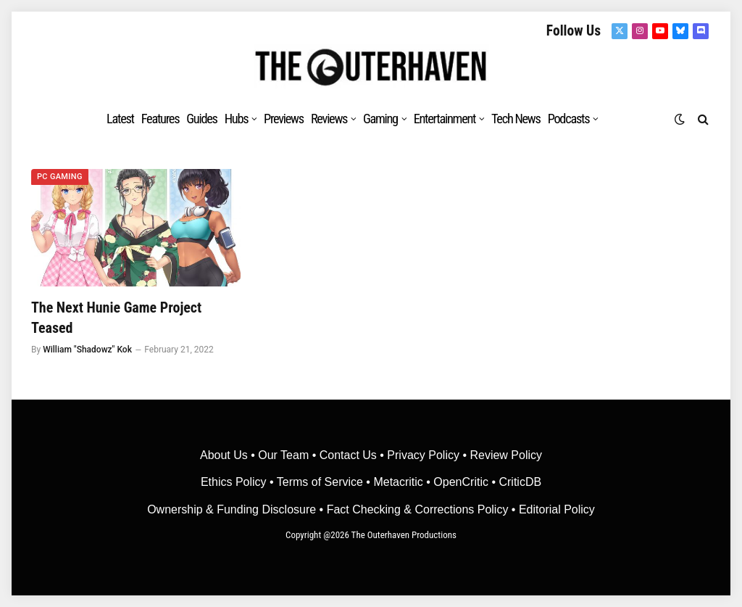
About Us (225, 455)
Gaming (380, 118)
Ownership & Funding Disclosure (233, 509)
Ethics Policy (235, 482)
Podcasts (569, 118)
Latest (120, 118)
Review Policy (506, 455)
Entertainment (445, 118)
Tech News (516, 118)
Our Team (283, 455)
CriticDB (520, 482)
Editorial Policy (557, 509)
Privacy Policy (423, 455)
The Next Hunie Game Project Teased (116, 317)
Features (160, 118)
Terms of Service (320, 482)
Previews (284, 118)
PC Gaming (60, 176)
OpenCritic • (466, 482)
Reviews (329, 118)
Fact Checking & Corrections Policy (418, 509)
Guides (201, 118)
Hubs (237, 118)
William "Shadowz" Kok (87, 349)
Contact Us (348, 455)
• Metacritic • (398, 482)
